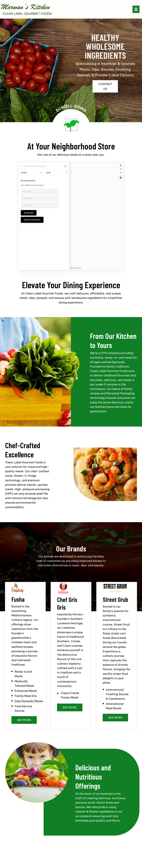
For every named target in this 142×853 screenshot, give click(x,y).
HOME (7, 835)
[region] (96, 194)
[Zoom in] (120, 165)
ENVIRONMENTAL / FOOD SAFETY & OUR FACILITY (103, 835)
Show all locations (32, 219)
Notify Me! (28, 213)
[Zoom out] (120, 169)
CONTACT (71, 839)
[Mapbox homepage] (75, 223)
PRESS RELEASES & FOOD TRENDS (58, 835)
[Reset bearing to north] (120, 173)
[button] (105, 86)
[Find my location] (120, 177)
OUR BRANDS (30, 835)
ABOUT (17, 835)
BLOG (135, 835)
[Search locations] (42, 166)
